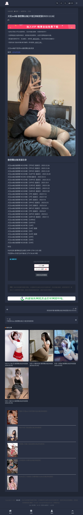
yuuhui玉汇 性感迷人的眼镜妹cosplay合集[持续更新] (36, 476)
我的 (52, 512)
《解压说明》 (36, 39)
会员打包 (23, 11)
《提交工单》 (38, 42)
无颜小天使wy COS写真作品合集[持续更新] (33, 411)
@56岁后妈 (16, 52)
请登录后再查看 (41, 275)
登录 (71, 3)
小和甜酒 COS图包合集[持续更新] (30, 460)
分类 (31, 512)
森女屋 (18, 500)
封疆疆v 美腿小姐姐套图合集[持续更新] (32, 444)
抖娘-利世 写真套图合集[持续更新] (30, 427)
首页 (17, 11)
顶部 (72, 512)
